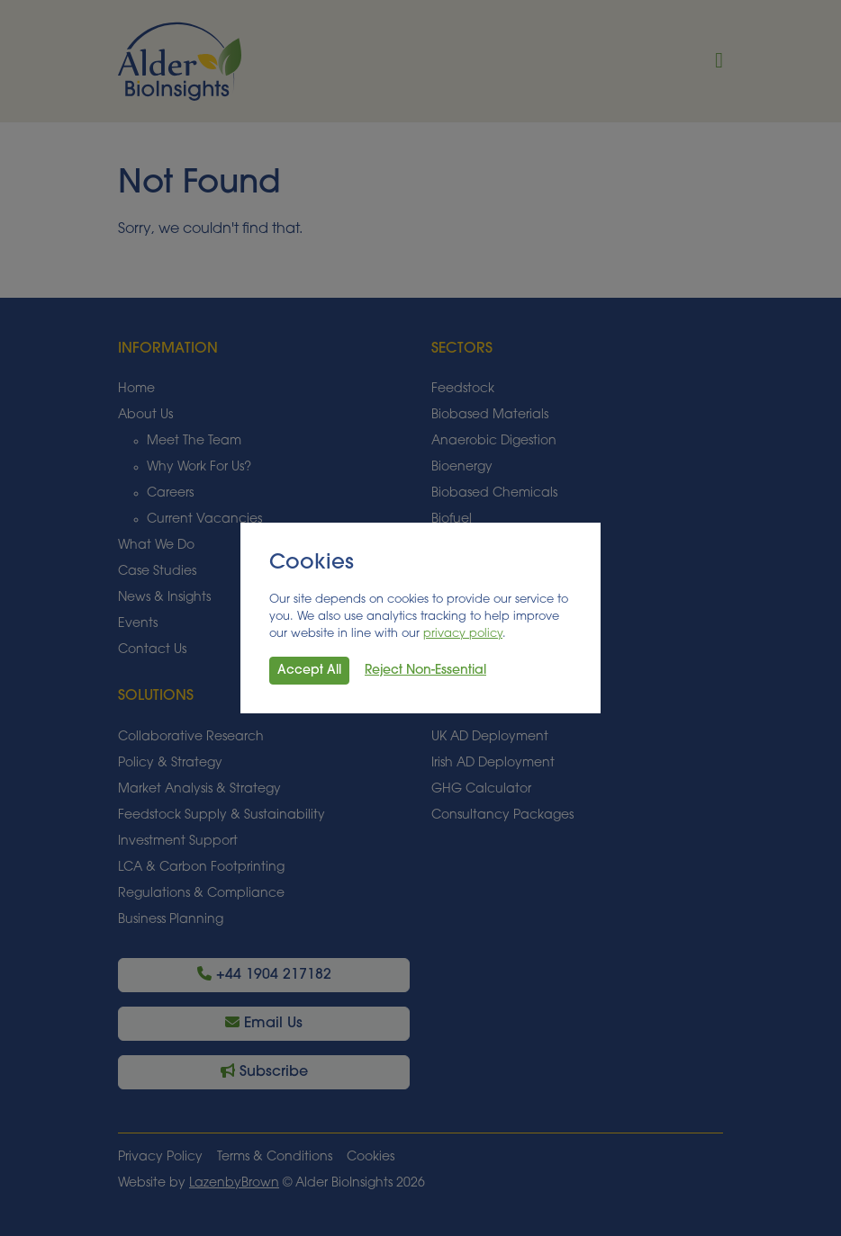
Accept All (309, 670)
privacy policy (462, 634)
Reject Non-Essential (425, 670)
